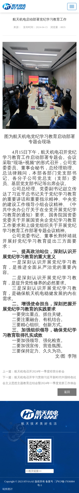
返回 (67, 400)
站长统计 (8, 489)
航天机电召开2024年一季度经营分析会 (39, 379)
